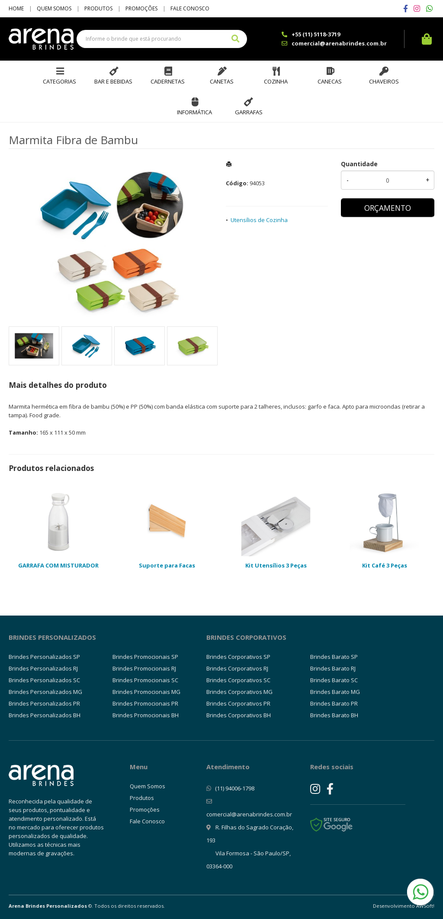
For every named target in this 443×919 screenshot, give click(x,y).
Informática (194, 112)
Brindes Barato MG (335, 692)
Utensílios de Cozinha (259, 220)
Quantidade (359, 164)
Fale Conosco (189, 8)
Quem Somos (54, 8)
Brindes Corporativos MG (239, 692)
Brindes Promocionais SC (145, 680)
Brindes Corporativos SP (238, 657)
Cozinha (276, 81)
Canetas (222, 81)
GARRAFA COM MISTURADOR (58, 565)
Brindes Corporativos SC (238, 680)
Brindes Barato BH (334, 715)
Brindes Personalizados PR (44, 703)
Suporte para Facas (167, 565)
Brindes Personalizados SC (44, 680)
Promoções (141, 8)
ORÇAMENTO (387, 208)
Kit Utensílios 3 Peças (276, 565)
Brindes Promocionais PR (145, 703)
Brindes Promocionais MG (146, 692)
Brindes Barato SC (334, 680)
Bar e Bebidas (113, 81)
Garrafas (249, 112)
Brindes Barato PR (334, 703)
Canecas (330, 81)
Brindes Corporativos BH (238, 715)
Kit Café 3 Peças (384, 565)
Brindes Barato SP (334, 657)
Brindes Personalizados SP (44, 657)
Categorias (59, 81)
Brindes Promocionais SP (145, 657)
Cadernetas (168, 81)
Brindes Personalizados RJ (43, 668)
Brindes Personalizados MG (45, 692)
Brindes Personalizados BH (44, 715)
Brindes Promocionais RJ (144, 668)
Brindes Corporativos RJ (237, 668)
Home (16, 8)
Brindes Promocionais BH (145, 715)
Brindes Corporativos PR (238, 703)
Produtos (98, 8)
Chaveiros (384, 81)
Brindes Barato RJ (333, 668)
